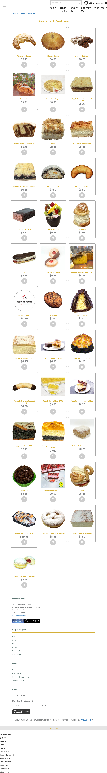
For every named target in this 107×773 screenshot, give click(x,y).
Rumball (24, 490)
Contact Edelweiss (19, 615)
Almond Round (53, 56)
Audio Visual (16, 654)
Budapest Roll (53, 186)
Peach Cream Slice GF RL (53, 401)
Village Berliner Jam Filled (24, 576)
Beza (53, 144)
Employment (16, 670)
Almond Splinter (81, 56)
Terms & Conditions (19, 681)
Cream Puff (81, 229)
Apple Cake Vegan (53, 99)
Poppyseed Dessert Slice (24, 446)
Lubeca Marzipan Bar (53, 358)
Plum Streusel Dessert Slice (82, 401)
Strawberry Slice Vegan (53, 490)
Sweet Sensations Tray (24, 533)
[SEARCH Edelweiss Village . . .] (66, 2)
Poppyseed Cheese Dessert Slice (53, 446)
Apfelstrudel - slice (24, 99)
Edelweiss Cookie (53, 272)
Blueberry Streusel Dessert (24, 186)
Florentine (53, 315)
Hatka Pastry (82, 315)
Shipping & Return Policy (21, 677)
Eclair (24, 272)
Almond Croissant (24, 56)
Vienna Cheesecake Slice (82, 533)
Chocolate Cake (24, 229)
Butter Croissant (81, 186)
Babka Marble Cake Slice (24, 144)
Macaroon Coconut (82, 358)
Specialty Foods (18, 651)
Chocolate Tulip (53, 229)
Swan (82, 490)
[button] (79, 2)
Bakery (14, 636)
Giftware (15, 647)
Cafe (14, 640)
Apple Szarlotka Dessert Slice (82, 100)
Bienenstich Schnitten (82, 144)
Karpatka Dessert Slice (24, 358)
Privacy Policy (17, 673)
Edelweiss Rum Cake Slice (81, 272)
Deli (13, 644)
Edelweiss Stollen (24, 315)
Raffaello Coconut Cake (81, 446)
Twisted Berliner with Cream (53, 533)
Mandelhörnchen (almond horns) (24, 402)
